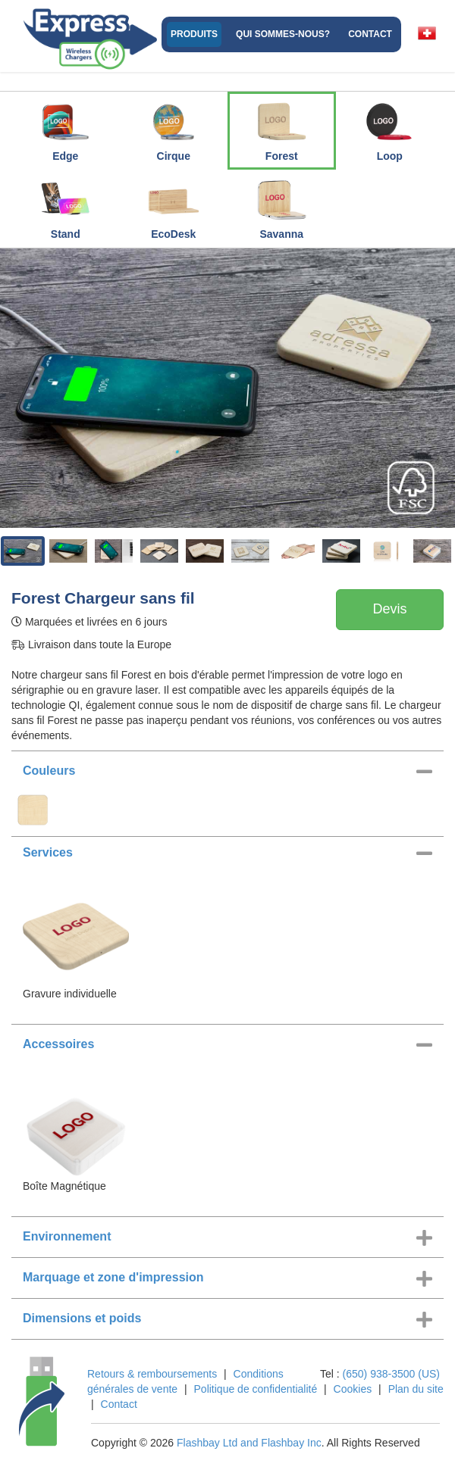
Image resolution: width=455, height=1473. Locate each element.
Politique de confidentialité (256, 1389)
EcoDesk (173, 206)
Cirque (173, 128)
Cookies (353, 1389)
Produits (194, 34)
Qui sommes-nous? (283, 34)
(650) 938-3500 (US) (391, 1374)
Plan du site (416, 1389)
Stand (65, 206)
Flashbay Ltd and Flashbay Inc (249, 1443)
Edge (65, 128)
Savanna (281, 206)
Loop (390, 128)
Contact (370, 34)
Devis (389, 608)
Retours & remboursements (152, 1374)
